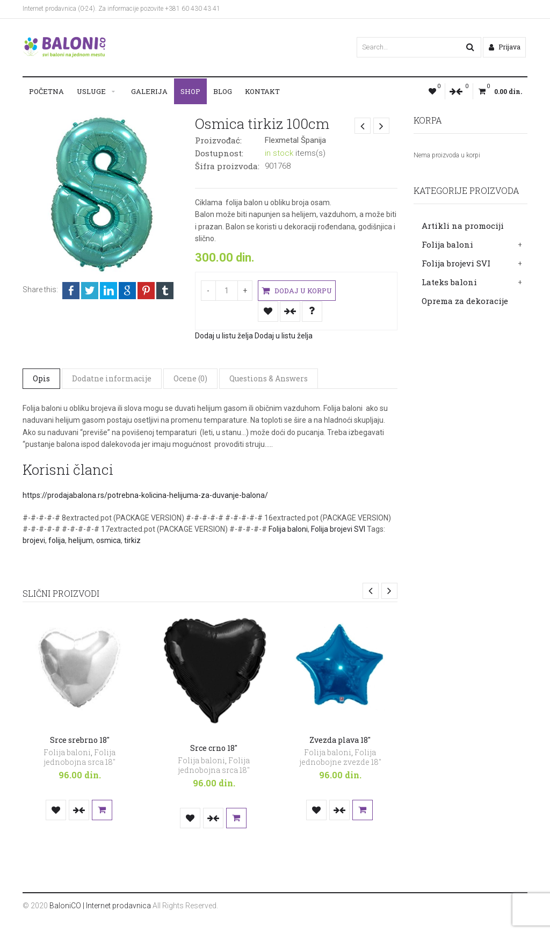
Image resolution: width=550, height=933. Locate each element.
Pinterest (146, 290)
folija (56, 540)
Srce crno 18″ (213, 748)
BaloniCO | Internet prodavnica (100, 905)
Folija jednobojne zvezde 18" (340, 757)
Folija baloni (447, 244)
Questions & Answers (268, 378)
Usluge (91, 91)
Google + (127, 290)
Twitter (89, 290)
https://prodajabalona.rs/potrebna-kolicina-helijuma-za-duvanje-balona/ (145, 495)
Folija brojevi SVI (456, 263)
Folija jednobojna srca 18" (79, 757)
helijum (80, 540)
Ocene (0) (190, 378)
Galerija (149, 91)
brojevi (34, 540)
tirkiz (132, 540)
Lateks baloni (449, 282)
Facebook (70, 290)
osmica (108, 540)
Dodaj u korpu (296, 290)
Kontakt (262, 91)
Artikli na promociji (463, 225)
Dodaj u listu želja (268, 311)
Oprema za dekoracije (465, 300)
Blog (222, 91)
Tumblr (164, 290)
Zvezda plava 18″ (340, 740)
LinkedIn (108, 290)
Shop (190, 91)
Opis (41, 378)
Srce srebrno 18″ (80, 740)
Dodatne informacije (111, 378)
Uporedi (290, 311)
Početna (46, 91)
